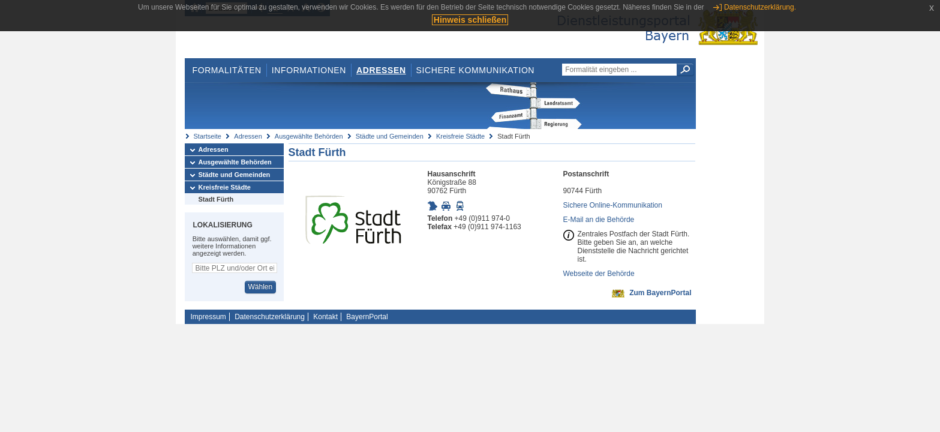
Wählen (260, 287)
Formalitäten (226, 70)
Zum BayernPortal (660, 293)
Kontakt (325, 317)
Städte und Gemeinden (390, 136)
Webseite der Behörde (599, 273)
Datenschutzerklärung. (760, 7)
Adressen (381, 70)
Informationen (309, 70)
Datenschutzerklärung (270, 317)
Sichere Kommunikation (475, 70)
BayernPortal (367, 317)
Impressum (208, 317)
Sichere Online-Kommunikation (612, 205)
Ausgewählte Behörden (309, 136)
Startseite (207, 136)
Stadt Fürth (216, 199)
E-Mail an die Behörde (599, 219)
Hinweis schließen (470, 20)
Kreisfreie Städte (460, 136)
